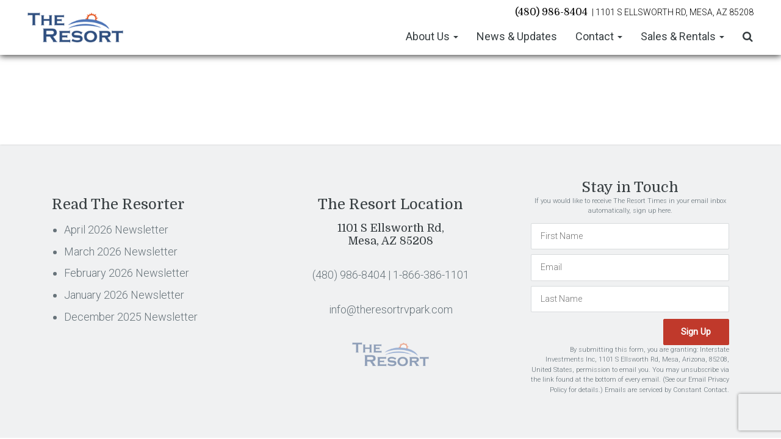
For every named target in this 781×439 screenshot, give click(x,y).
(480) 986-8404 (551, 11)
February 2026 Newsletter (126, 272)
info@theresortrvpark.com (391, 309)
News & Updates (517, 35)
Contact (598, 35)
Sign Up (696, 331)
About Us (432, 35)
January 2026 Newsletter (124, 294)
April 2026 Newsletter (116, 229)
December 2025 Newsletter (131, 316)
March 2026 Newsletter (121, 251)
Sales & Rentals (682, 35)
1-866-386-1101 (431, 274)
